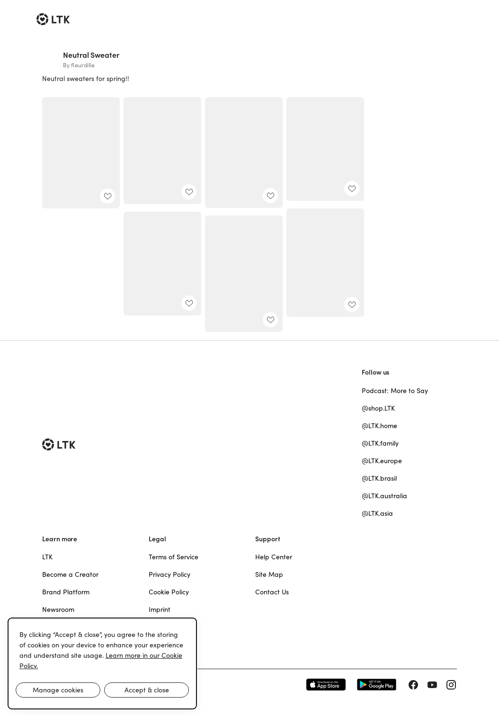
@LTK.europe (382, 461)
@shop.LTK (378, 408)
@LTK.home (379, 425)
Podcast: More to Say (395, 390)
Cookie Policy (169, 592)
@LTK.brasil (379, 478)
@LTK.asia (377, 513)
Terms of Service (173, 557)
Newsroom (58, 609)
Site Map (269, 574)
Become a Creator (70, 574)
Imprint (159, 609)
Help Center (273, 557)
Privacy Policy (169, 574)
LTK (47, 557)
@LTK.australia (384, 496)
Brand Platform (65, 592)
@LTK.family (380, 443)
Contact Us (272, 592)
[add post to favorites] (107, 196)
